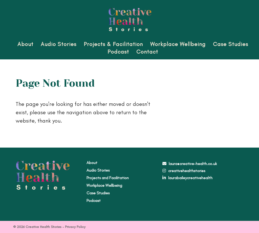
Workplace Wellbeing (178, 44)
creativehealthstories (186, 170)
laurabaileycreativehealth (190, 177)
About (25, 44)
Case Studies (230, 44)
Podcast (118, 51)
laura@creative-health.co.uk (193, 163)
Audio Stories (58, 44)
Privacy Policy (75, 227)
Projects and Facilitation (108, 177)
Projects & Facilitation (113, 44)
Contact (147, 51)
